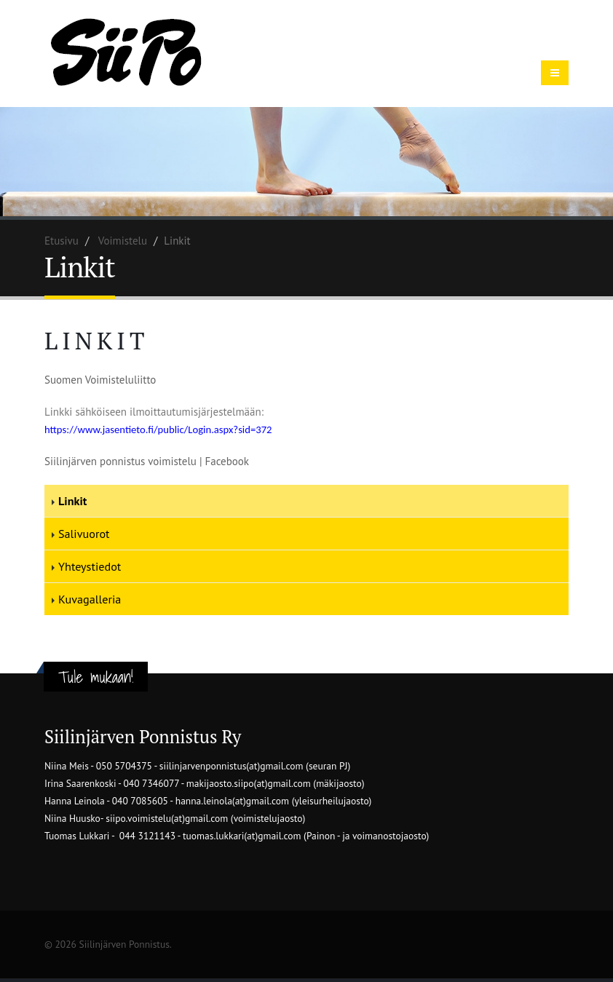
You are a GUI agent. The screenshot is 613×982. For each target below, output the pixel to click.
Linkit (72, 501)
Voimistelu (122, 241)
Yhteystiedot (89, 566)
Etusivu (61, 241)
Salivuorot (84, 533)
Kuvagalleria (89, 599)
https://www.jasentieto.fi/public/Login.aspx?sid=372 (158, 429)
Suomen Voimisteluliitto (100, 380)
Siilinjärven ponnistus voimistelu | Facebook (146, 461)
